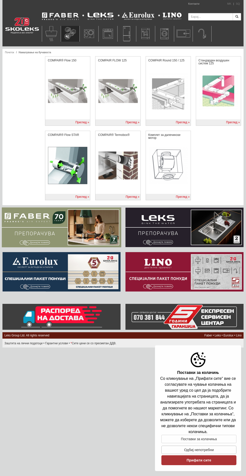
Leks (218, 335)
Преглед (81, 122)
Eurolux (228, 335)
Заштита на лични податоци (23, 343)
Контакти (194, 3)
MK (229, 3)
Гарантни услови (56, 343)
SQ (238, 3)
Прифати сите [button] (198, 460)
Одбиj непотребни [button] (199, 450)
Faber (208, 335)
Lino (239, 335)
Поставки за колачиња (199, 439)
